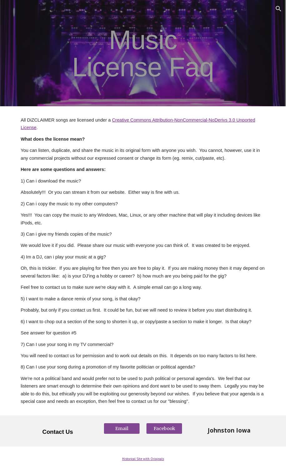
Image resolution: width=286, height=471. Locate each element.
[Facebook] (164, 428)
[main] (143, 53)
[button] (278, 8)
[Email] (122, 428)
